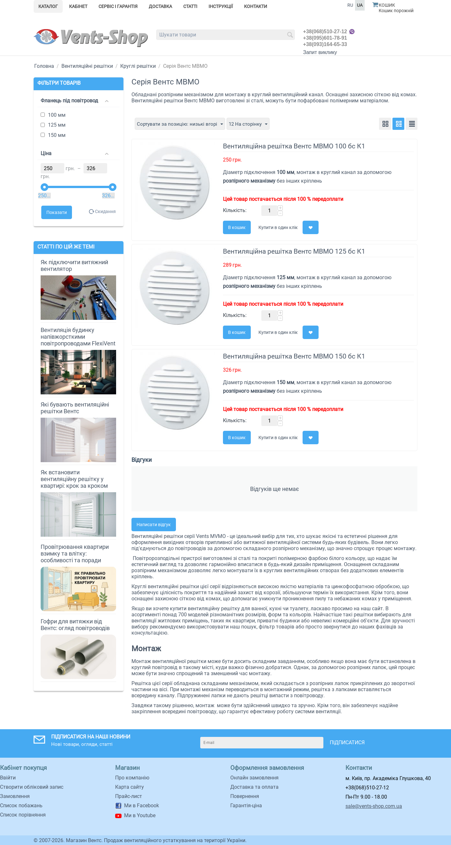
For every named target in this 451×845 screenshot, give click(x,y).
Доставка (160, 6)
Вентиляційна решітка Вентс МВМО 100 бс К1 (294, 146)
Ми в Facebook (141, 805)
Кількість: (235, 210)
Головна (44, 66)
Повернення (244, 796)
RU (350, 5)
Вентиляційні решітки (87, 66)
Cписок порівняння (23, 814)
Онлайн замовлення (254, 777)
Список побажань (21, 805)
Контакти (255, 6)
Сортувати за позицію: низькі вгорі (181, 124)
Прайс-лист (128, 796)
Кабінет (78, 6)
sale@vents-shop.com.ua (373, 806)
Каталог (48, 6)
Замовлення (15, 796)
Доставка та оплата (254, 787)
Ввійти (8, 777)
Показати (56, 212)
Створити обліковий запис (31, 787)
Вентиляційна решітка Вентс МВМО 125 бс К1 (294, 251)
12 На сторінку (252, 124)
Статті (190, 6)
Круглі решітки (138, 66)
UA (360, 5)
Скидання (104, 211)
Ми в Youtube (139, 815)
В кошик (237, 227)
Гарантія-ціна (246, 805)
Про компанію (132, 777)
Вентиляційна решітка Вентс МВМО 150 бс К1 (294, 356)
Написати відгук (154, 524)
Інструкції (221, 6)
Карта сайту (129, 787)
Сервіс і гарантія (118, 6)
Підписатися (347, 742)
